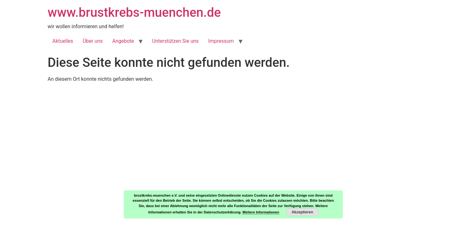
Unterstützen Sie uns (175, 41)
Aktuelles (62, 41)
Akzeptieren (302, 212)
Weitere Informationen (260, 212)
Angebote (123, 41)
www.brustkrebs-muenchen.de (134, 12)
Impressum (221, 41)
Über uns (93, 41)
